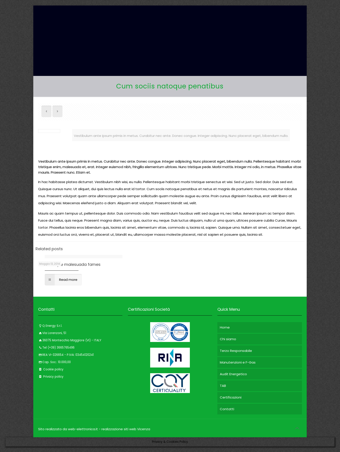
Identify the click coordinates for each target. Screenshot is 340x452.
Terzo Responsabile (236, 350)
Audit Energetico (233, 374)
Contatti (227, 409)
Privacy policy (51, 377)
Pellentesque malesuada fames (69, 264)
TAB (223, 385)
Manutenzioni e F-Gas (238, 362)
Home (225, 327)
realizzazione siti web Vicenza (125, 429)
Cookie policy (51, 369)
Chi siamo (228, 339)
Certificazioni (230, 397)
